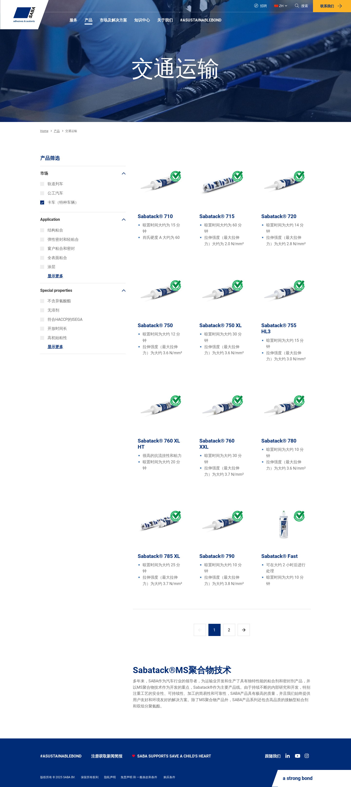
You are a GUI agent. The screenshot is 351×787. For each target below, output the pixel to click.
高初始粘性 (53, 337)
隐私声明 (110, 777)
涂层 (47, 266)
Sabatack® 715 (216, 216)
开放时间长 (53, 328)
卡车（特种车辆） (59, 202)
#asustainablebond (60, 756)
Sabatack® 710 (155, 216)
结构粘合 (51, 230)
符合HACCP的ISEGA (61, 319)
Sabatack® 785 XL (159, 556)
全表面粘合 (53, 257)
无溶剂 (49, 310)
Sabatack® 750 (155, 325)
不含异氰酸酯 (55, 301)
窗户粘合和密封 (57, 248)
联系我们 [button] (327, 6)
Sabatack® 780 (278, 441)
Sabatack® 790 (216, 556)
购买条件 (169, 777)
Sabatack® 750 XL (220, 325)
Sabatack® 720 (278, 216)
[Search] (301, 6)
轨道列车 (51, 184)
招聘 (260, 6)
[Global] (281, 6)
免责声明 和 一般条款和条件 (139, 777)
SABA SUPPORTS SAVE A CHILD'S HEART (171, 756)
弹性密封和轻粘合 (59, 239)
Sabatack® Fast (279, 556)
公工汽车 (51, 193)
